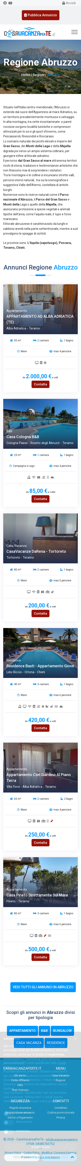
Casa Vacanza (28, 1043)
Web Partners (20, 1090)
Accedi (69, 3)
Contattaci (60, 1107)
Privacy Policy (13, 1152)
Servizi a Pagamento (20, 1117)
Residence (56, 1043)
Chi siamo (20, 1075)
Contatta (40, 384)
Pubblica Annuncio (40, 15)
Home (25, 75)
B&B (44, 1031)
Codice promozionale (60, 1112)
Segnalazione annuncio (20, 1112)
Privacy (60, 1117)
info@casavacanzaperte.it (62, 1139)
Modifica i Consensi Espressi (59, 1152)
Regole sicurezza (20, 1107)
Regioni (38, 75)
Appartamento (22, 1031)
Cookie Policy (32, 1152)
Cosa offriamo (20, 1080)
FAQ (20, 1085)
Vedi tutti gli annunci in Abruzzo (43, 987)
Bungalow (62, 1031)
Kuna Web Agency (49, 1157)
